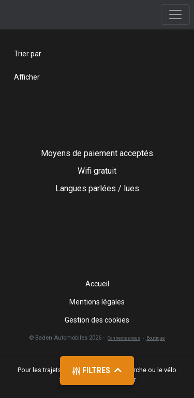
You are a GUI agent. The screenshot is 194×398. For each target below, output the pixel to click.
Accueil (97, 284)
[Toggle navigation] (175, 14)
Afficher (27, 77)
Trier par (27, 54)
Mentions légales (97, 302)
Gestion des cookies (97, 320)
